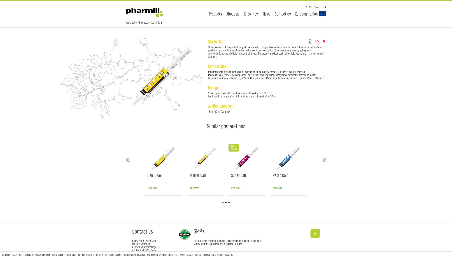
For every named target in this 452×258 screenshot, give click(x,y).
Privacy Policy (185, 254)
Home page (131, 22)
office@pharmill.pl (141, 244)
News (266, 14)
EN (310, 7)
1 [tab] (222, 202)
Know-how (251, 14)
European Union (306, 14)
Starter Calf (197, 175)
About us (233, 14)
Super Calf (238, 175)
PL (306, 7)
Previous (127, 160)
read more (152, 187)
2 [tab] (226, 202)
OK (232, 254)
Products (215, 14)
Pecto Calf (280, 175)
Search (317, 7)
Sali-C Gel (155, 175)
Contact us (283, 14)
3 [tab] (229, 202)
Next (324, 160)
